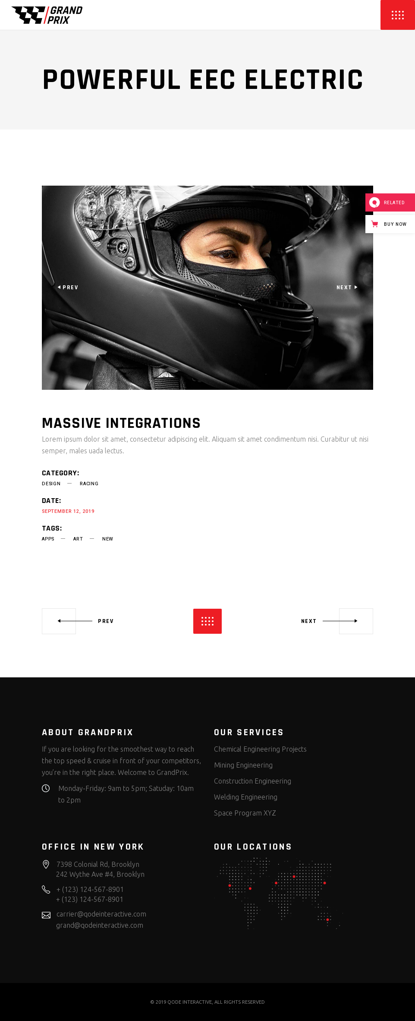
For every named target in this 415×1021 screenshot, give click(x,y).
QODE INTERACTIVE (189, 1002)
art (78, 539)
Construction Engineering (252, 781)
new (107, 539)
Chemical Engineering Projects (260, 749)
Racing (89, 483)
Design (51, 483)
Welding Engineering (245, 797)
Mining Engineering (243, 765)
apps (48, 539)
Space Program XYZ (245, 813)
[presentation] (67, 287)
